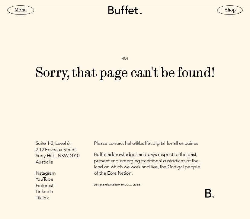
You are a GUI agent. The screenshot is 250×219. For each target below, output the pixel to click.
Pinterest (44, 185)
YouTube (44, 179)
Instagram (46, 173)
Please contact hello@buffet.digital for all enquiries (146, 143)
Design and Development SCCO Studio (117, 184)
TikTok (42, 198)
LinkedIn (44, 191)
